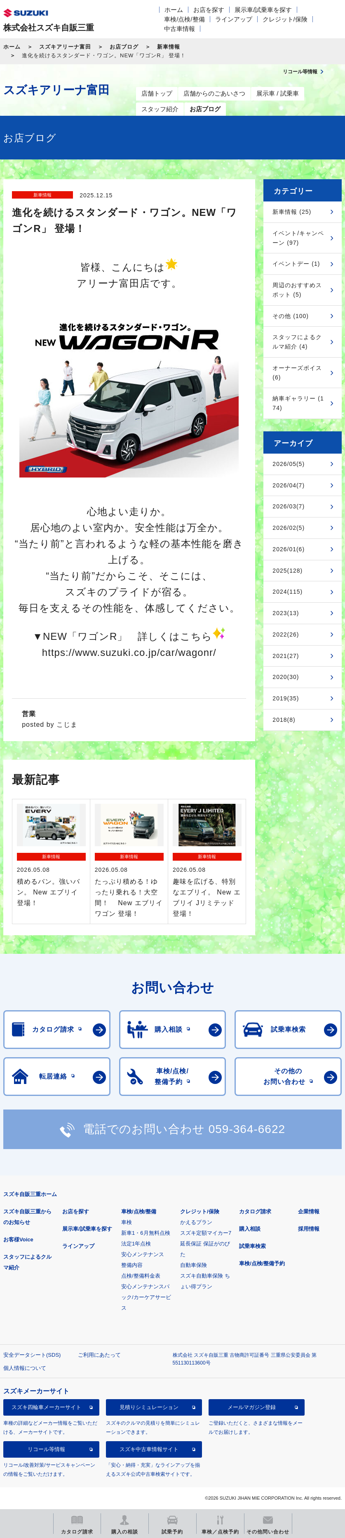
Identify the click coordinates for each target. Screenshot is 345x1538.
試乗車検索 (252, 1246)
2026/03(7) (288, 506)
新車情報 (168, 47)
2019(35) (285, 698)
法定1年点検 (136, 1244)
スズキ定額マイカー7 (205, 1233)
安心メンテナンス (142, 1254)
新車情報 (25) (291, 211)
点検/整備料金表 (140, 1276)
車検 (126, 1222)
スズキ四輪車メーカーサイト (46, 1407)
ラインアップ (233, 19)
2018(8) (283, 719)
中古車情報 (179, 29)
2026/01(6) (288, 549)
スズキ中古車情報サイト (149, 1449)
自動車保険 (193, 1265)
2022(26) (285, 634)
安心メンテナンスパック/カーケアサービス (146, 1297)
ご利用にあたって (99, 1355)
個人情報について (24, 1368)
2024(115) (287, 591)
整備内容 (132, 1265)
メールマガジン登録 (252, 1407)
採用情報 (308, 1229)
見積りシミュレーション (149, 1407)
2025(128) (287, 570)
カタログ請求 (255, 1211)
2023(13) (285, 613)
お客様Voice (18, 1239)
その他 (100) (290, 316)
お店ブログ (124, 47)
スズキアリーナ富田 (65, 47)
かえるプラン (196, 1222)
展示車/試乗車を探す (263, 10)
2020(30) (285, 677)
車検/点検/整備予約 (262, 1263)
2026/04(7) (288, 485)
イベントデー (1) (296, 263)
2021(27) (285, 656)
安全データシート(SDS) (32, 1355)
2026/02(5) (288, 527)
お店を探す (208, 10)
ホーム (173, 10)
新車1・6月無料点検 (145, 1233)
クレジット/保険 (285, 19)
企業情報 (308, 1211)
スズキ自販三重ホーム (30, 1194)
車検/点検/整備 (184, 19)
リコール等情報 (46, 1449)
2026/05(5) (288, 464)
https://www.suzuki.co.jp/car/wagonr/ (129, 652)
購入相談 (250, 1229)
